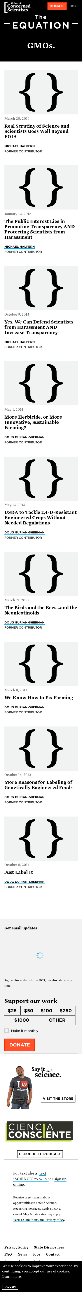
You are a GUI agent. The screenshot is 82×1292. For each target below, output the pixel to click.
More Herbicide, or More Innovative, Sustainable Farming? (33, 422)
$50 (28, 1010)
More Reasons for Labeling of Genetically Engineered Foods (38, 785)
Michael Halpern (19, 146)
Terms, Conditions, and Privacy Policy (38, 1220)
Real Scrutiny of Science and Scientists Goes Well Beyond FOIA (36, 131)
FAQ (8, 1254)
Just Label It (18, 872)
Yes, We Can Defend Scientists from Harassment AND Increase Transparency (38, 327)
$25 (12, 1010)
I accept (10, 1286)
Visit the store (58, 1099)
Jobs (36, 1254)
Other (57, 1020)
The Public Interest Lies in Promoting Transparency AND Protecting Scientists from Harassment (39, 229)
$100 (46, 1010)
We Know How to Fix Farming (38, 697)
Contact (53, 1254)
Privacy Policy (16, 1247)
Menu (74, 6)
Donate (57, 6)
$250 (66, 1010)
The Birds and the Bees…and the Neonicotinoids (40, 610)
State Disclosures (49, 1247)
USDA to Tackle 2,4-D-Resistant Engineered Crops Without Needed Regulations (40, 518)
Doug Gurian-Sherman (24, 437)
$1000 (21, 1020)
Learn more (11, 1277)
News (22, 1254)
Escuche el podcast (40, 1154)
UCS (42, 980)
